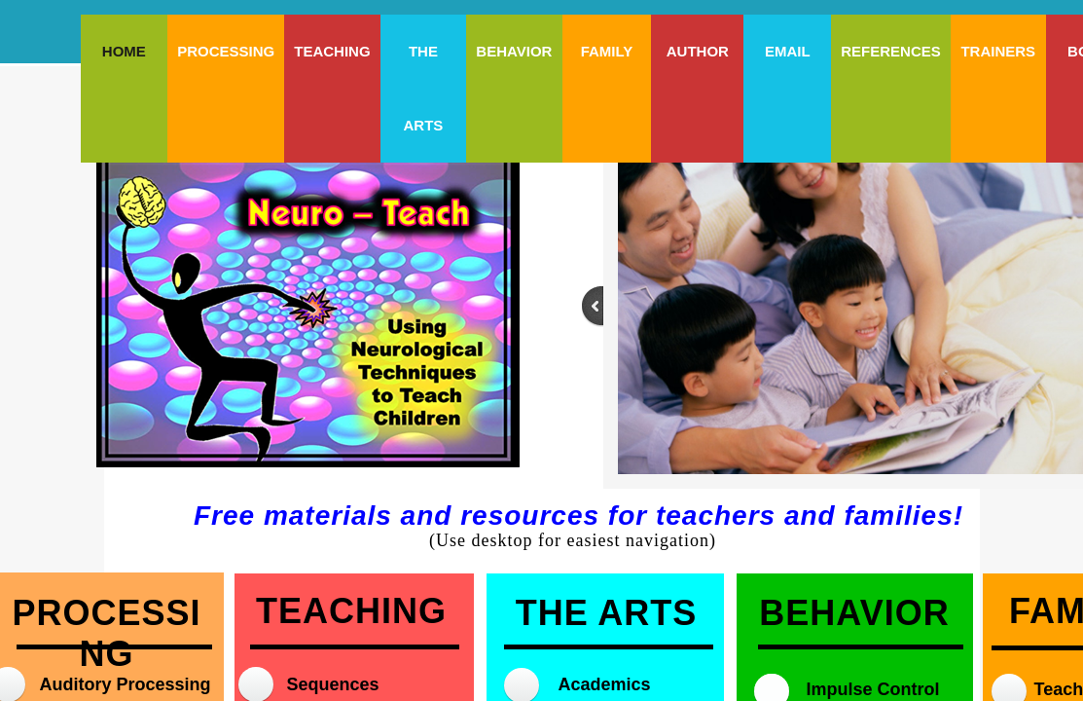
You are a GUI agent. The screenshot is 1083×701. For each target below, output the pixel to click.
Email (788, 51)
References (891, 51)
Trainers (997, 51)
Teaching (332, 51)
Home (124, 51)
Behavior (514, 51)
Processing (225, 51)
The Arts (423, 88)
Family (607, 51)
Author (698, 51)
